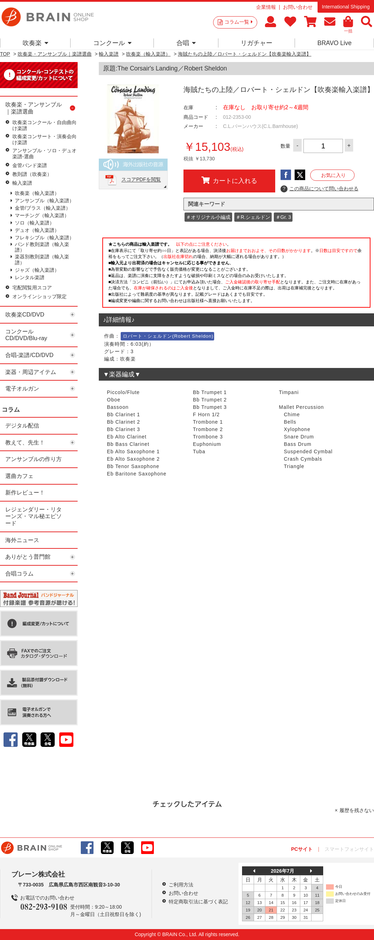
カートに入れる (229, 180)
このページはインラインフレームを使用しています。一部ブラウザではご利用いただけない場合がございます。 (236, 274)
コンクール (112, 43)
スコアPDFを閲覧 (141, 180)
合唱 (186, 43)
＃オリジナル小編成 (208, 217)
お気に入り (333, 175)
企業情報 (266, 7)
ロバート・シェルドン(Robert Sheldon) (168, 336)
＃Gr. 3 (283, 217)
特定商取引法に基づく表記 (198, 901)
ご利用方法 (181, 884)
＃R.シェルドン (253, 217)
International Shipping (345, 7)
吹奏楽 (35, 43)
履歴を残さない (356, 810)
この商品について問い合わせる (319, 188)
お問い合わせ (298, 7)
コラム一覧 (238, 22)
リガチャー (256, 43)
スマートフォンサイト (349, 849)
